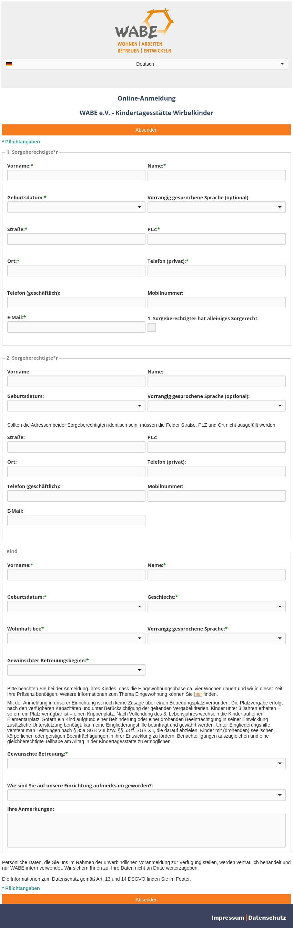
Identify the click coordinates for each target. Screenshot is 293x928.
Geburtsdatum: (25, 197)
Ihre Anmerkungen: (30, 806)
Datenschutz (267, 917)
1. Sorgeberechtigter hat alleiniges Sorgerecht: (203, 318)
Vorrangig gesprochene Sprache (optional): (199, 197)
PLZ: (153, 229)
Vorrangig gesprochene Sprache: (186, 626)
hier (198, 691)
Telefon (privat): (167, 261)
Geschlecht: (161, 594)
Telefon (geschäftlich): (33, 293)
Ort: (12, 261)
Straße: (16, 229)
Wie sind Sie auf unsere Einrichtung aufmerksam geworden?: (80, 782)
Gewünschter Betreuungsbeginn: (46, 657)
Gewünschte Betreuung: (36, 751)
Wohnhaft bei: (24, 626)
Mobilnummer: (165, 293)
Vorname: (19, 165)
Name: (155, 165)
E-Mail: (15, 317)
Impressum (228, 917)
